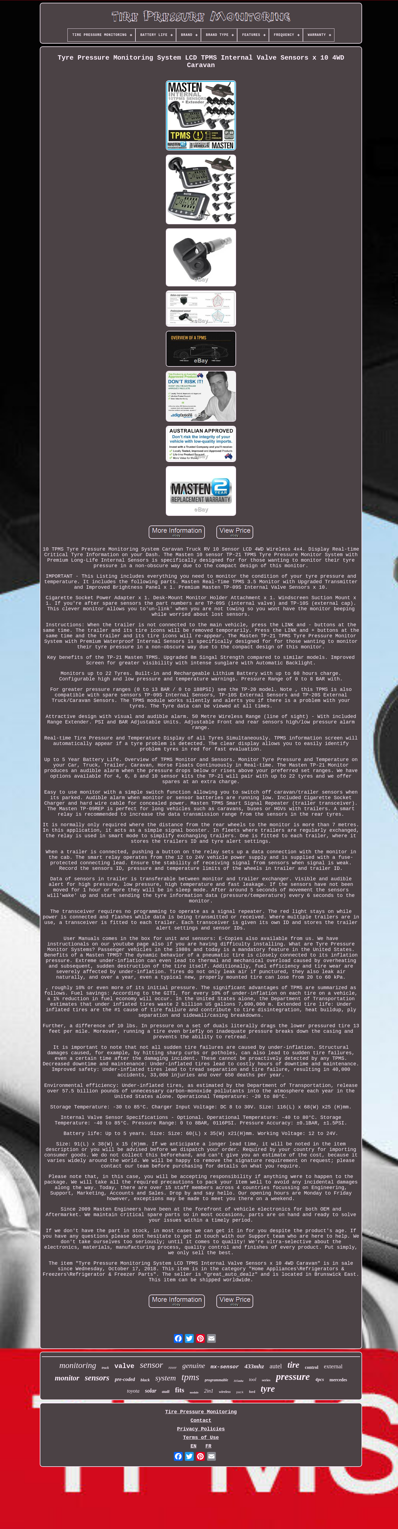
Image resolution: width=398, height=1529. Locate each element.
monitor (67, 1378)
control (311, 1367)
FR (208, 1446)
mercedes (338, 1379)
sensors (97, 1377)
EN (193, 1446)
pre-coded (125, 1379)
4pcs (319, 1379)
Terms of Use (201, 1437)
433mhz (254, 1366)
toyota (133, 1391)
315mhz (238, 1380)
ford (252, 1392)
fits (179, 1390)
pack (239, 1392)
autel (275, 1366)
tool (252, 1379)
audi (166, 1391)
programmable (216, 1380)
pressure (293, 1376)
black (145, 1380)
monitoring (77, 1365)
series (266, 1380)
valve (124, 1366)
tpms (190, 1377)
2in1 (208, 1391)
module (194, 1392)
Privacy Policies (201, 1429)
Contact (200, 1420)
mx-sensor (225, 1367)
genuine (193, 1366)
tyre (268, 1389)
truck (105, 1368)
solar (150, 1391)
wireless (225, 1392)
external (333, 1366)
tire (293, 1365)
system (165, 1378)
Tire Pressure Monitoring (201, 1412)
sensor (151, 1365)
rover (173, 1368)
